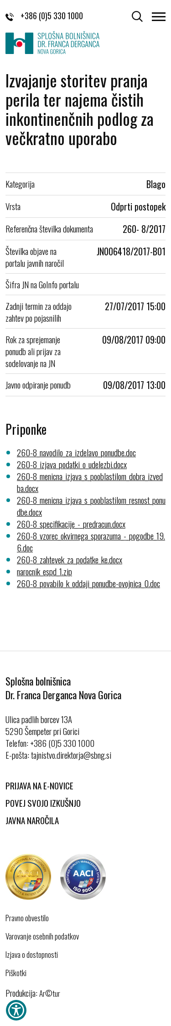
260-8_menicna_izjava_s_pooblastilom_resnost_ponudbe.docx (91, 505)
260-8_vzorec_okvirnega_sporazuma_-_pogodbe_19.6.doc (91, 541)
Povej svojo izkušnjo (43, 802)
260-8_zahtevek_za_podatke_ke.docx (69, 559)
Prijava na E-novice (39, 785)
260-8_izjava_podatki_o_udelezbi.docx (72, 464)
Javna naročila (32, 820)
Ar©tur (49, 993)
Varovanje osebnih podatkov (42, 936)
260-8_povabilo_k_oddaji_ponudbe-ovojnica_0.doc (88, 583)
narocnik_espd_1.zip (44, 571)
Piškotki (15, 972)
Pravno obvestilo (27, 918)
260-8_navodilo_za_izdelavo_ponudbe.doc (76, 452)
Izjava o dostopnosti (31, 954)
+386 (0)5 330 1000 (44, 16)
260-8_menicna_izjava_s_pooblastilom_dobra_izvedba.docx (90, 482)
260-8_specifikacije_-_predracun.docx (71, 523)
